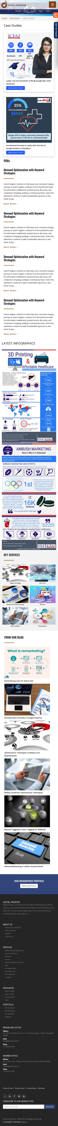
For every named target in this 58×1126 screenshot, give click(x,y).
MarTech (8, 956)
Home (4, 18)
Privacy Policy (19, 1088)
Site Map (42, 1088)
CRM (6, 965)
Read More (10, 204)
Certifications (10, 931)
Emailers (8, 1017)
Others (8, 977)
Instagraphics (10, 1011)
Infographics (10, 974)
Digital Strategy (11, 953)
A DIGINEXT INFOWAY (12, 1122)
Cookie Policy (31, 1088)
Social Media (9, 1014)
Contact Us (9, 936)
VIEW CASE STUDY (15, 88)
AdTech (7, 959)
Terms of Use (7, 1088)
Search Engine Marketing (14, 950)
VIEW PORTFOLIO (29, 886)
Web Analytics (11, 971)
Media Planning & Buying (14, 962)
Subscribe (49, 1106)
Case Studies (9, 994)
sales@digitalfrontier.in (11, 1041)
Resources (15, 18)
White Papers (9, 991)
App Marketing (10, 968)
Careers (8, 933)
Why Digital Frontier (13, 928)
